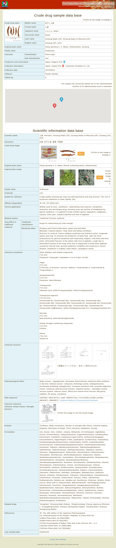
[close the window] (58, 539)
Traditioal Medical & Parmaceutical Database (78, 400)
